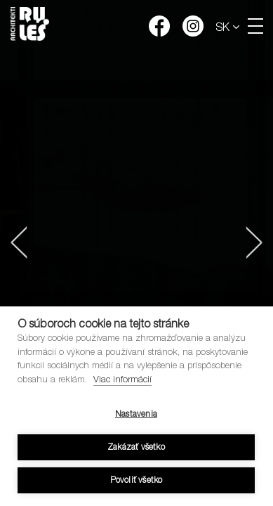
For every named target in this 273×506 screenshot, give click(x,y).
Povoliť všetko (136, 480)
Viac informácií (122, 380)
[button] (19, 242)
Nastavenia (136, 414)
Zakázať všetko (136, 447)
